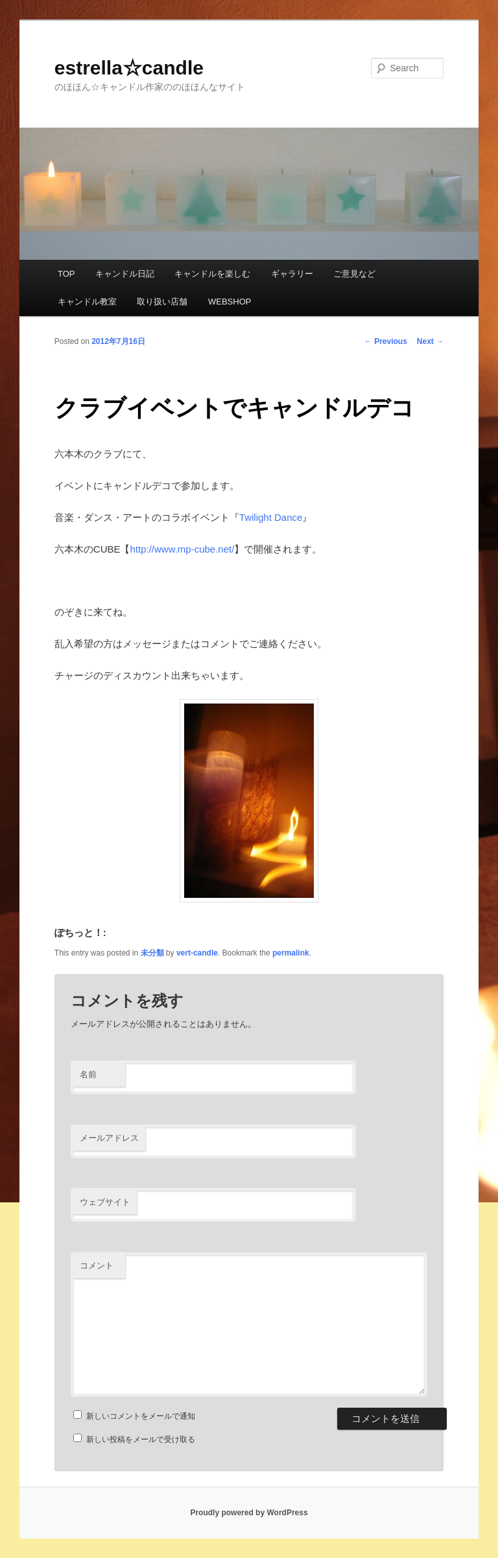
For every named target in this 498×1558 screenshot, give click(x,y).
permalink (290, 952)
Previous (385, 341)
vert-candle (197, 952)
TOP (66, 274)
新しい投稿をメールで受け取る (140, 1439)
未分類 (152, 952)
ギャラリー (292, 274)
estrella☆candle (129, 67)
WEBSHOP (229, 301)
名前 (88, 1074)
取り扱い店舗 (162, 301)
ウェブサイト (105, 1202)
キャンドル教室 (87, 301)
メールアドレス (109, 1138)
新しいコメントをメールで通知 (140, 1416)
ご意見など (354, 274)
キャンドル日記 (124, 274)
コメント (96, 1265)
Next (430, 341)
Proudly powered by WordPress (248, 1512)
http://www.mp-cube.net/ (182, 549)
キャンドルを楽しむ (212, 274)
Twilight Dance (271, 517)
